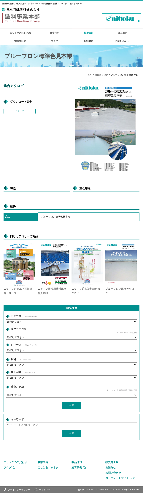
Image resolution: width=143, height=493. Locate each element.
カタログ (19, 111)
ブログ (54, 41)
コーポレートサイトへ (118, 477)
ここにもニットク (48, 467)
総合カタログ (101, 74)
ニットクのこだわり (20, 33)
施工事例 (122, 33)
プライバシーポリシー (19, 489)
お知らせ (110, 467)
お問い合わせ (122, 41)
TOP (90, 74)
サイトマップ (45, 489)
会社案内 (88, 41)
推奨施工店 (20, 41)
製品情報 (88, 33)
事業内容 (54, 33)
